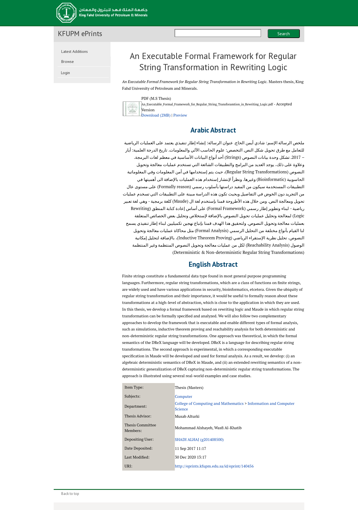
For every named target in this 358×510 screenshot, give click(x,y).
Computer (183, 396)
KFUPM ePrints (80, 33)
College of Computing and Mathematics (209, 403)
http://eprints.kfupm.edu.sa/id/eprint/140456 (214, 466)
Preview (180, 115)
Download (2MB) (155, 115)
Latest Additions (74, 51)
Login (65, 72)
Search (283, 33)
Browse (67, 61)
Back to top (70, 493)
